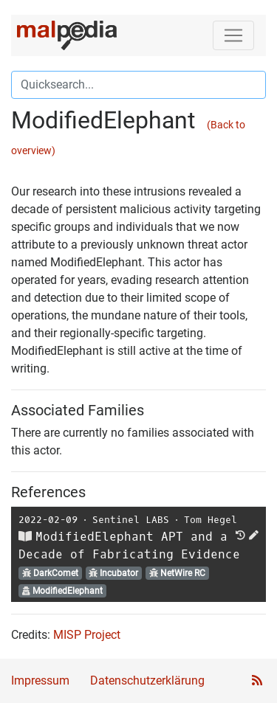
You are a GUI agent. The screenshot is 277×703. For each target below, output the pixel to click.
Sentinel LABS (130, 519)
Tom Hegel (210, 519)
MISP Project (86, 635)
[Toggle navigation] (233, 35)
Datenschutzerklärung (147, 680)
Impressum (40, 680)
